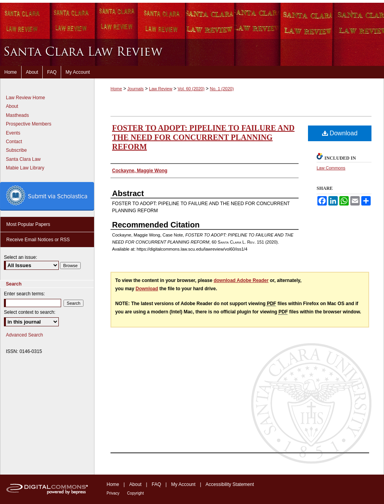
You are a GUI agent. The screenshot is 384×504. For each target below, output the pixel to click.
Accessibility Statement (230, 484)
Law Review (160, 88)
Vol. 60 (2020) (191, 88)
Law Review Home (25, 97)
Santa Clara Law (23, 159)
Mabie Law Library (25, 168)
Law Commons (331, 168)
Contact (14, 141)
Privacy (113, 493)
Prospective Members (28, 124)
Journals (135, 88)
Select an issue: (20, 257)
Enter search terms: (24, 294)
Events (13, 133)
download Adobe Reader (241, 280)
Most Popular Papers (28, 224)
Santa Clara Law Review (192, 52)
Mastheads (17, 115)
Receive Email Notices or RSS (38, 239)
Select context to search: (29, 312)
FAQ (156, 484)
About (12, 106)
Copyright (135, 493)
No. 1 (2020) (222, 88)
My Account (183, 484)
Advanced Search (24, 335)
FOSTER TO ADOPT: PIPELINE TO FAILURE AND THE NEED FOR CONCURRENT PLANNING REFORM (203, 137)
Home (116, 88)
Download (340, 133)
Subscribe (16, 150)
